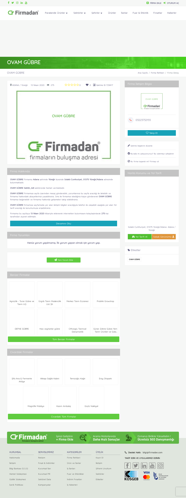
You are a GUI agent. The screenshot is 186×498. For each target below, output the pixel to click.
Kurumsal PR (44, 474)
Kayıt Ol (99, 457)
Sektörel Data (44, 479)
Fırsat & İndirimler (46, 463)
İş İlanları (71, 468)
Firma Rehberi (157, 72)
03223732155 (143, 120)
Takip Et (152, 133)
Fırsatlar (157, 12)
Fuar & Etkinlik (140, 12)
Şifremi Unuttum (103, 468)
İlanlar (124, 12)
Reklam (41, 457)
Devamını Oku (63, 223)
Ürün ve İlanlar (74, 463)
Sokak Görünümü (163, 236)
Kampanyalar (44, 484)
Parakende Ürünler (56, 13)
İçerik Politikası (16, 484)
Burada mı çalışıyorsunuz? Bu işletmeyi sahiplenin (151, 153)
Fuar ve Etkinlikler (75, 474)
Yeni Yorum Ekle (63, 260)
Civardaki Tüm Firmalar (63, 416)
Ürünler (112, 12)
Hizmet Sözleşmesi (17, 474)
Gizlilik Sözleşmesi (17, 479)
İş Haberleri (72, 484)
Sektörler (79, 13)
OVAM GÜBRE (134, 259)
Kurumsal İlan (44, 468)
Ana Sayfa (143, 72)
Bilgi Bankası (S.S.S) (18, 468)
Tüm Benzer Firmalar (63, 339)
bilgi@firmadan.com (152, 452)
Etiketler (99, 479)
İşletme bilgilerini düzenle (140, 146)
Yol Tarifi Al (139, 236)
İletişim (12, 463)
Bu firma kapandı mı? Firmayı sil (143, 161)
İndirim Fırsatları (74, 479)
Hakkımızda (14, 457)
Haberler (171, 12)
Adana (15, 85)
